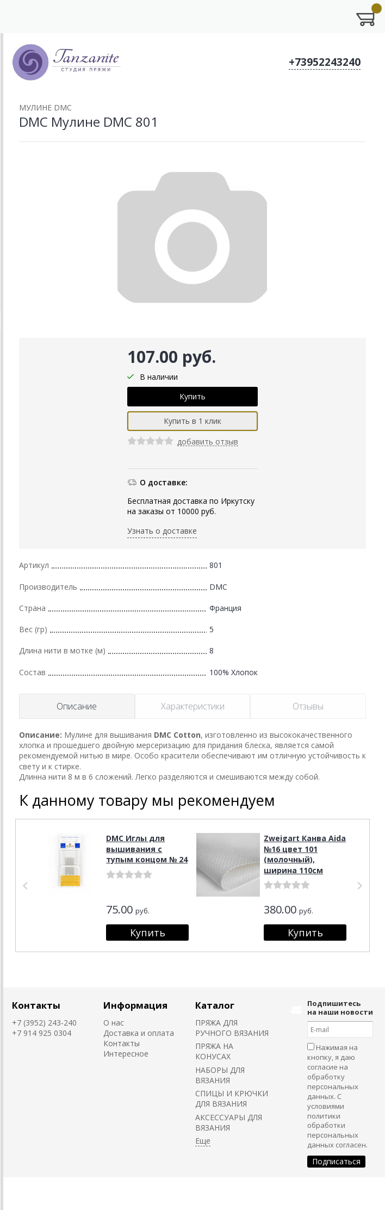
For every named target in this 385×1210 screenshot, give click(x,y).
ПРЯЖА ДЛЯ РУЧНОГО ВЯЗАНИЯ (232, 1027)
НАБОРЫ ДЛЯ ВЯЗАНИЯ (220, 1075)
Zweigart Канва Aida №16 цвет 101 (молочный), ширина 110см (305, 854)
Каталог (214, 1005)
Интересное (125, 1053)
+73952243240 (325, 62)
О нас (113, 1022)
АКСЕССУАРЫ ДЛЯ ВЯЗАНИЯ (228, 1122)
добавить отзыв (207, 442)
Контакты (36, 1005)
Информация (135, 1005)
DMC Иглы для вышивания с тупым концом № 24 (147, 849)
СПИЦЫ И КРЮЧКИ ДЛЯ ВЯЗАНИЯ (231, 1098)
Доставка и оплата (138, 1033)
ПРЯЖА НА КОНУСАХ (214, 1051)
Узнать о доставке (162, 531)
